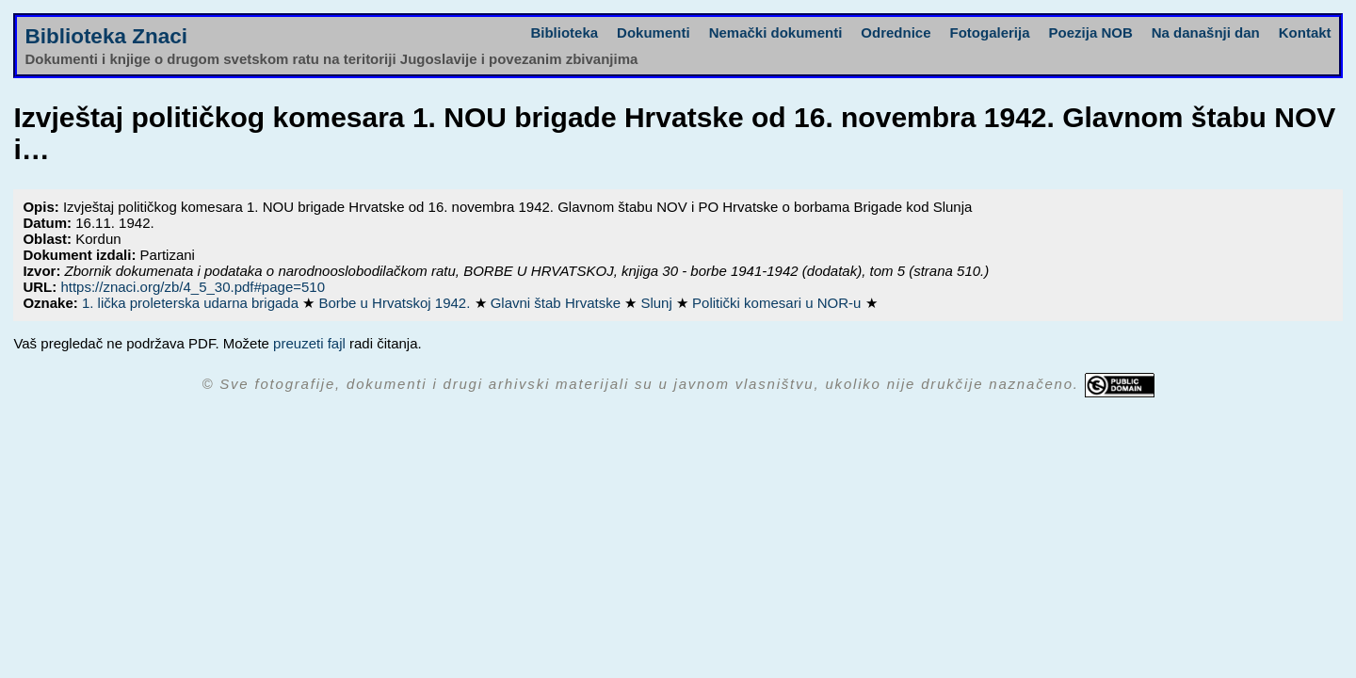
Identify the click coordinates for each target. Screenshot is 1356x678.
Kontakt (1305, 32)
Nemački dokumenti (776, 32)
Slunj (658, 303)
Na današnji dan (1206, 32)
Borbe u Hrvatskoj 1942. (396, 303)
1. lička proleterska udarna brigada (192, 303)
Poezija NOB (1091, 32)
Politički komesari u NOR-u (778, 303)
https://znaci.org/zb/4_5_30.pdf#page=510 (192, 287)
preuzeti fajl (309, 343)
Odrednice (895, 32)
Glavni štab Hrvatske (558, 303)
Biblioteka (564, 32)
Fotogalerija (990, 32)
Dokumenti (653, 32)
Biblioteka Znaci (105, 36)
